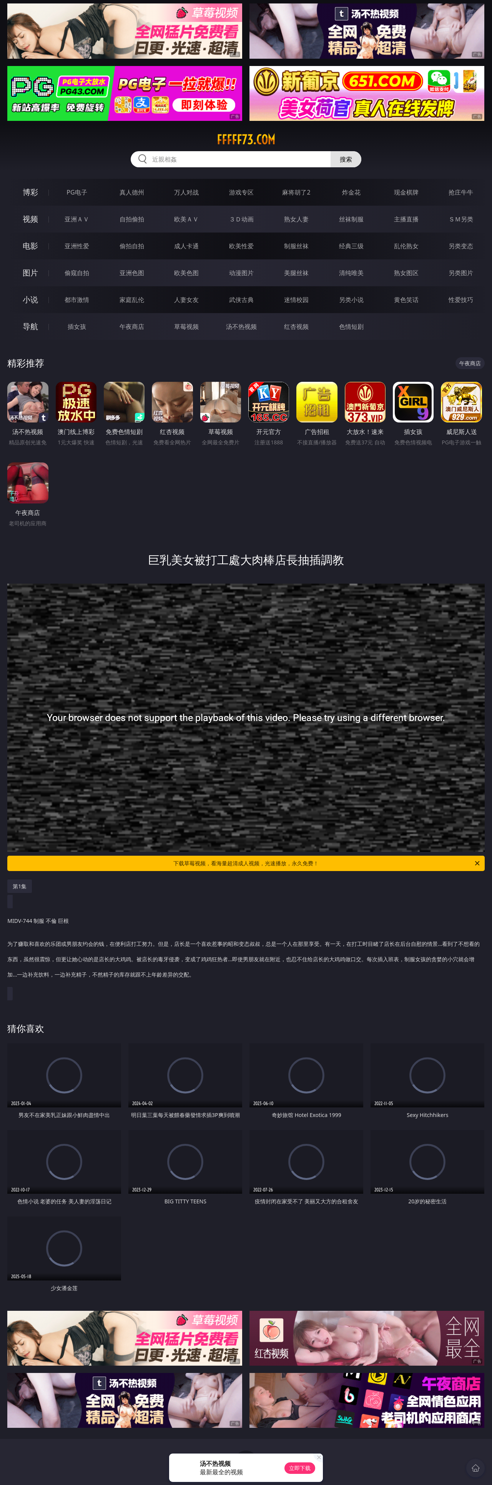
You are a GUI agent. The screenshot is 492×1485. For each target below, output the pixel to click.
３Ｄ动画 (241, 219)
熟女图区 (406, 273)
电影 (30, 246)
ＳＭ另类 (461, 219)
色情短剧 (351, 326)
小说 (30, 299)
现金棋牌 (406, 192)
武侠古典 (241, 299)
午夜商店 (132, 326)
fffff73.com (246, 139)
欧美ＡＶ (186, 219)
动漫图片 (241, 273)
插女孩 (77, 326)
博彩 (30, 192)
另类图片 (461, 273)
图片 (30, 272)
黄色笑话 (406, 299)
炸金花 (351, 192)
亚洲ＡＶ (77, 219)
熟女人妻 (296, 219)
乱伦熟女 (406, 246)
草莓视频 (186, 326)
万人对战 (186, 192)
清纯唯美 (351, 273)
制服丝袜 (296, 246)
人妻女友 (186, 299)
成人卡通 (186, 246)
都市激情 (77, 299)
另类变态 (461, 246)
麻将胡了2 (296, 192)
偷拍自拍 (132, 246)
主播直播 (406, 219)
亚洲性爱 (77, 246)
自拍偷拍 (132, 219)
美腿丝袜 (296, 273)
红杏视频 (296, 326)
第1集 (20, 886)
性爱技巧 (461, 299)
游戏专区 (241, 192)
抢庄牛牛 (461, 192)
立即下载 (300, 1468)
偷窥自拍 (77, 273)
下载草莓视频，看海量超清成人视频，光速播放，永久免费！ (327, 863)
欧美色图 (186, 273)
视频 (30, 219)
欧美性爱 (241, 246)
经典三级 (351, 246)
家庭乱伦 (132, 299)
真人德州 (132, 192)
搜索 (346, 159)
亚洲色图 (132, 273)
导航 (30, 326)
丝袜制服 (351, 219)
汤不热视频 (241, 326)
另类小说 (351, 299)
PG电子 (76, 192)
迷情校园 (296, 299)
